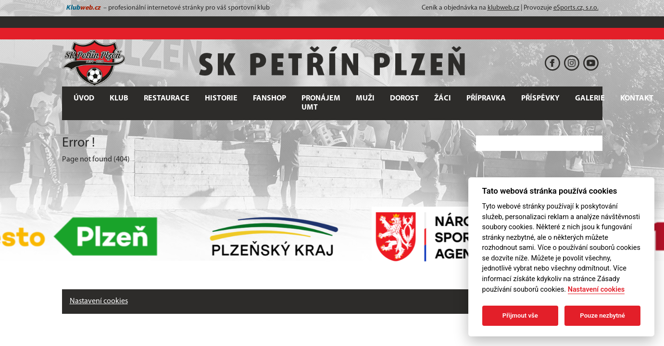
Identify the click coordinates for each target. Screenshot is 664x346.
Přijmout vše (520, 315)
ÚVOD (84, 98)
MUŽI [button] (365, 98)
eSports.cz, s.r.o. (576, 8)
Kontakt (636, 98)
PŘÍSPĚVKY (540, 98)
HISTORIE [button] (221, 98)
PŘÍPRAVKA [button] (486, 98)
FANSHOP (269, 98)
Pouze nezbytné (602, 315)
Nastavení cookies (99, 301)
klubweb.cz (503, 8)
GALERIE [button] (590, 98)
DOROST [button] (404, 98)
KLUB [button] (119, 98)
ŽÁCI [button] (442, 98)
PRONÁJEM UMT (320, 103)
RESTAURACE (166, 98)
